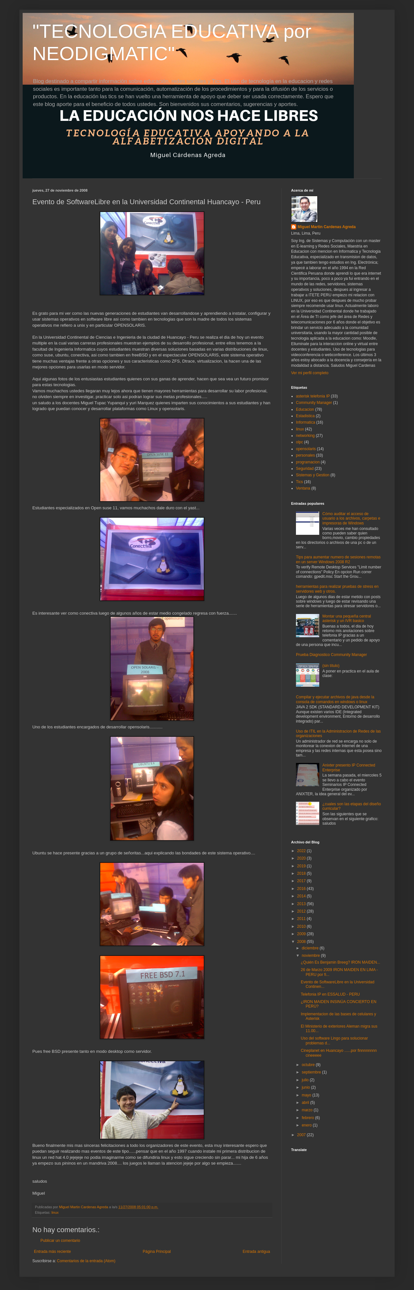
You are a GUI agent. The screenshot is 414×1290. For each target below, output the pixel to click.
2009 (302, 934)
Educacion (305, 409)
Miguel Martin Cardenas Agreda (327, 227)
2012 (302, 911)
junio (306, 1087)
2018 (302, 873)
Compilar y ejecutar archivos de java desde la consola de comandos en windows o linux (335, 699)
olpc (299, 442)
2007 (302, 1135)
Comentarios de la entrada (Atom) (86, 1261)
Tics (299, 482)
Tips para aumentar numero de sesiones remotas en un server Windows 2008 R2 (338, 559)
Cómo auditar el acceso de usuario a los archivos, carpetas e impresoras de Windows (351, 518)
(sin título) (331, 665)
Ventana (303, 488)
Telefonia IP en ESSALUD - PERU (330, 994)
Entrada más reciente (52, 1251)
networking (305, 435)
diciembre (311, 948)
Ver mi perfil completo (309, 373)
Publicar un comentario (60, 1240)
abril (306, 1102)
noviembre (311, 955)
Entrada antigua (256, 1251)
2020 (302, 858)
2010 (302, 926)
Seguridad (305, 468)
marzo (308, 1110)
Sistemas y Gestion (312, 475)
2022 (302, 851)
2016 (302, 888)
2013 (302, 904)
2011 (302, 918)
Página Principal (157, 1251)
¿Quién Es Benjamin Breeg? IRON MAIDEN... (340, 962)
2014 (302, 896)
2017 (302, 881)
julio (306, 1080)
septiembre (312, 1072)
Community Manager (314, 402)
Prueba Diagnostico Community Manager (331, 654)
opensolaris (306, 449)
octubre (309, 1065)
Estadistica (305, 416)
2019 (302, 866)
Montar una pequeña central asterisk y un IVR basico (346, 618)
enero (307, 1125)
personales (305, 455)
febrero (308, 1118)
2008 (302, 941)
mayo (307, 1095)
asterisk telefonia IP (313, 396)
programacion (308, 462)
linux (55, 1212)
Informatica (305, 422)
